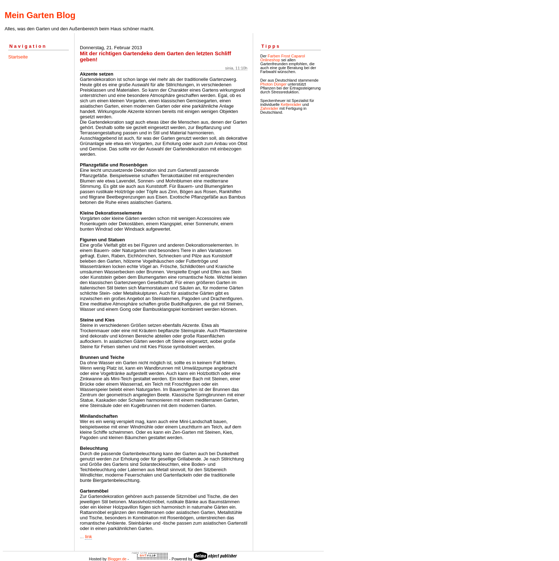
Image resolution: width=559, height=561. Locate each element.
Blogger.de (117, 559)
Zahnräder (269, 108)
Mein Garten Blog (40, 15)
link (88, 536)
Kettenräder (291, 104)
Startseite (18, 57)
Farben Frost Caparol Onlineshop (282, 58)
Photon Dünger (273, 84)
